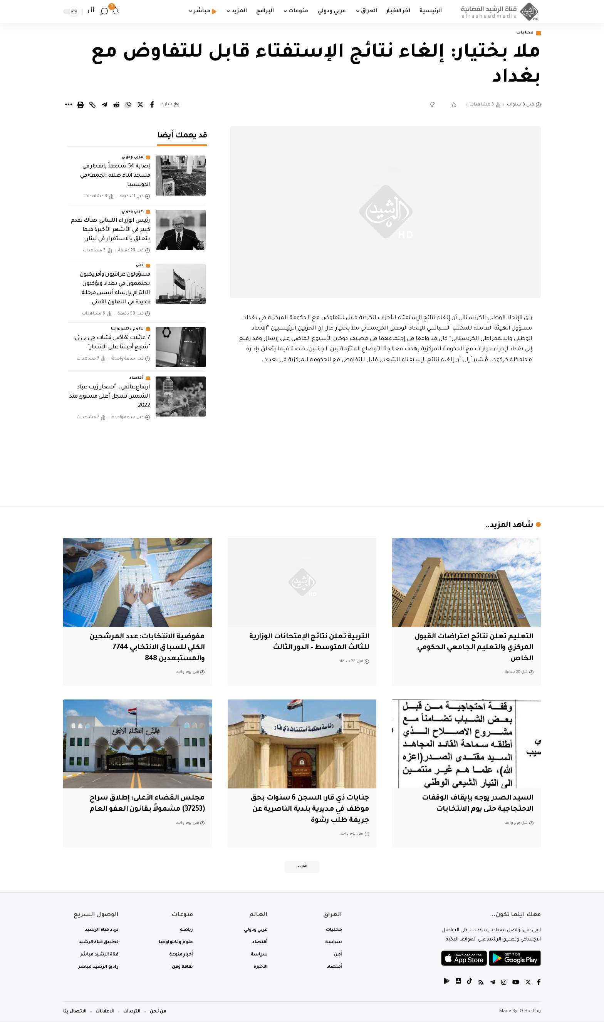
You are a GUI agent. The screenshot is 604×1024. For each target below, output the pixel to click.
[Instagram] (504, 985)
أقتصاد (136, 373)
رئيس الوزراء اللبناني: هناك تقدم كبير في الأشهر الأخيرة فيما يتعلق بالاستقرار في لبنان (110, 224)
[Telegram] (492, 985)
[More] (68, 105)
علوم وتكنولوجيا (127, 324)
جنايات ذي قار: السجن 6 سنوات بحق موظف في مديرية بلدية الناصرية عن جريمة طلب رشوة (307, 810)
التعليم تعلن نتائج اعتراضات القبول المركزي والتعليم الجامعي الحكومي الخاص (473, 648)
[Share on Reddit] (116, 105)
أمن (139, 260)
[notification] (115, 12)
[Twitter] (528, 985)
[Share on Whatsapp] (128, 105)
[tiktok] (469, 985)
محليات (523, 33)
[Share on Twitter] (140, 105)
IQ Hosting (529, 1013)
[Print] (80, 105)
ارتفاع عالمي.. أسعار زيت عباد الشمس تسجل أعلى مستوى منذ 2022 (109, 391)
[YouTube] (515, 985)
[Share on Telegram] (104, 105)
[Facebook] (539, 985)
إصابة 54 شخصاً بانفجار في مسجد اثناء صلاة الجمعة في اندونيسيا (115, 171)
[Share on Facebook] (152, 105)
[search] (104, 11)
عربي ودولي (132, 152)
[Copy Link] (92, 105)
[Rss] (481, 985)
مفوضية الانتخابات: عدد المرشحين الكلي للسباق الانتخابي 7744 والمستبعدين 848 (146, 648)
